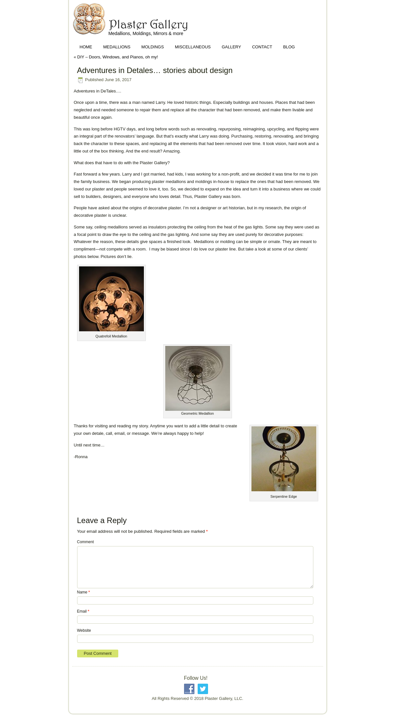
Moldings (152, 46)
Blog (289, 46)
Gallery (231, 46)
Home (86, 46)
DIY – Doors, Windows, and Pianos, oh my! (117, 57)
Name (83, 592)
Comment (85, 542)
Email (83, 611)
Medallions (117, 46)
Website (84, 630)
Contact (262, 46)
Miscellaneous (193, 46)
